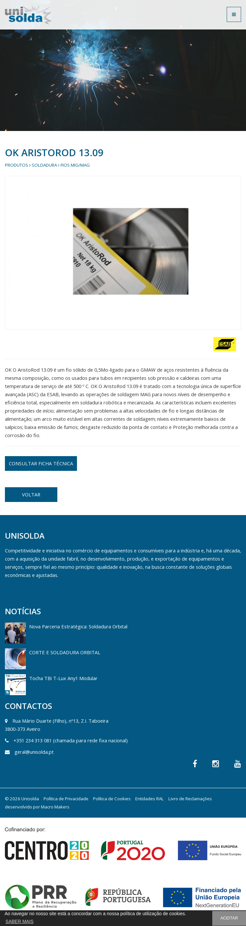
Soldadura (44, 165)
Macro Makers (55, 807)
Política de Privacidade (66, 799)
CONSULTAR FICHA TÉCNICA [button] (41, 463)
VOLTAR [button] (31, 494)
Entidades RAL (149, 799)
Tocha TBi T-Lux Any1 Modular (63, 678)
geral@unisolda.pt (34, 752)
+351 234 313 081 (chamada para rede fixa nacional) (70, 740)
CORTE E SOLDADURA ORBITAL (64, 652)
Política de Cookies (112, 799)
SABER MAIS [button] (20, 921)
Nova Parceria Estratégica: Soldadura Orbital (78, 626)
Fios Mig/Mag (75, 165)
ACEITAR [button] (229, 918)
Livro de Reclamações (190, 799)
